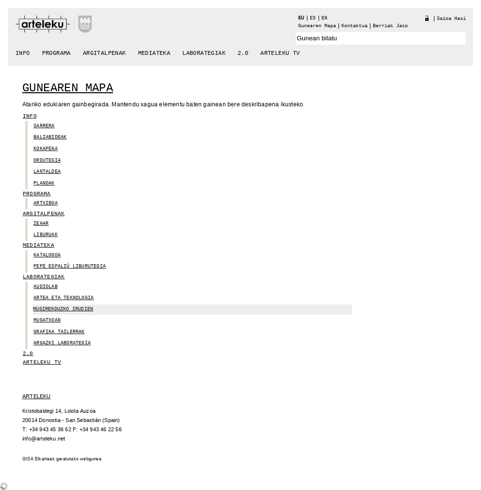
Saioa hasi (451, 18)
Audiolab (45, 286)
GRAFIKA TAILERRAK (58, 332)
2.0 (243, 53)
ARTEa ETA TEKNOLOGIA (63, 298)
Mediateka (154, 53)
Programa (56, 53)
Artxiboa (45, 203)
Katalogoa (47, 255)
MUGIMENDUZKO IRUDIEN (63, 309)
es (313, 18)
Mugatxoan (47, 320)
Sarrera (43, 126)
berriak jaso (390, 26)
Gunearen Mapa (317, 26)
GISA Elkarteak (38, 459)
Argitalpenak (104, 53)
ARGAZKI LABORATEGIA (62, 343)
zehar (40, 223)
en (324, 18)
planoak (43, 183)
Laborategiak (203, 53)
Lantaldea (47, 171)
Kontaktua (354, 26)
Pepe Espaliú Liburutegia (69, 266)
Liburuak (45, 234)
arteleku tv (280, 53)
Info (23, 53)
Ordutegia (47, 160)
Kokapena (45, 149)
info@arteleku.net (43, 439)
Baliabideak (49, 137)
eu (301, 18)
